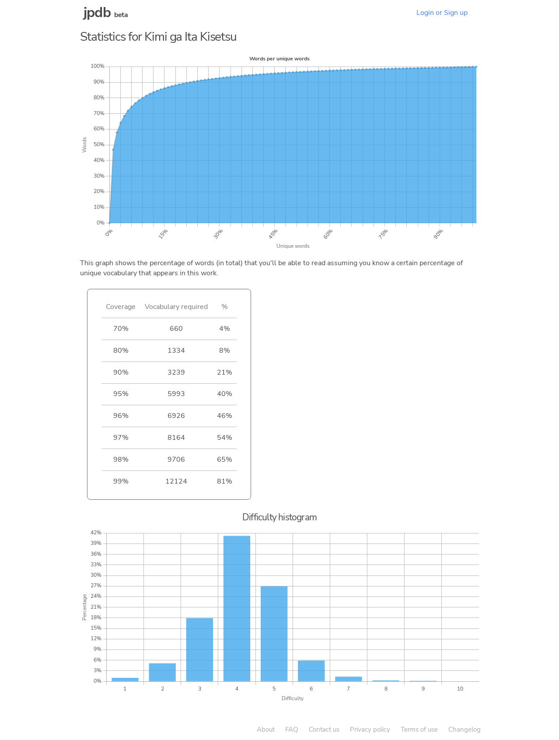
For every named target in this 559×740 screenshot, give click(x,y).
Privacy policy (370, 729)
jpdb (97, 12)
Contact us (324, 729)
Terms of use (419, 729)
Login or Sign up (442, 13)
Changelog (464, 729)
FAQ (291, 729)
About (266, 729)
